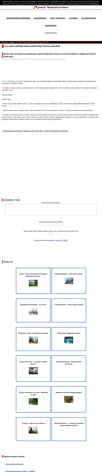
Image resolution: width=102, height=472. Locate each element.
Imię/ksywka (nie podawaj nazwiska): (51, 222)
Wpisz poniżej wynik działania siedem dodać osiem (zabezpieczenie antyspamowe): (51, 231)
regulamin (58, 240)
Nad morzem (40, 18)
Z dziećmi (73, 18)
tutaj (35, 4)
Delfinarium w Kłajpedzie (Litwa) (68, 337)
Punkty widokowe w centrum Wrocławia (69, 278)
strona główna (5, 42)
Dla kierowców (89, 18)
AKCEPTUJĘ (95, 4)
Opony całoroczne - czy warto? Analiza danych (33, 367)
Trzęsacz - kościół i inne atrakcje (33, 428)
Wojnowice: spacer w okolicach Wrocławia (33, 337)
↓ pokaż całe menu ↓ (51, 33)
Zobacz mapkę (7, 95)
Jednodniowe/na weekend (18, 18)
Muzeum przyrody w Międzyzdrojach (69, 397)
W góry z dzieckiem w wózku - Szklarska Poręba (33, 398)
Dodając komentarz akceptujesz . (48, 240)
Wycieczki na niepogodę (14, 464)
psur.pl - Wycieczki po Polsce (51, 7)
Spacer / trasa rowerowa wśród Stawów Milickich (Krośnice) (33, 279)
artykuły (12, 42)
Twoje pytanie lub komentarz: (51, 203)
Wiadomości (51, 26)
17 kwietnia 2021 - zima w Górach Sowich (68, 305)
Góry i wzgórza (57, 18)
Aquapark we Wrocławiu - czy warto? (33, 309)
